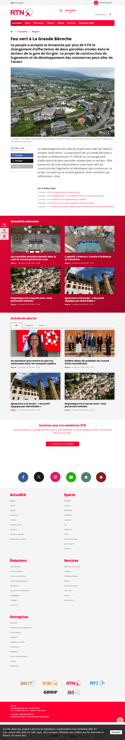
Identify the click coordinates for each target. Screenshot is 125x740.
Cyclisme (67, 520)
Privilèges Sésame (71, 576)
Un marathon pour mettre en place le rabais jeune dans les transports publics (33, 362)
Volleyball (68, 515)
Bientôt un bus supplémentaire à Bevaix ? (62, 199)
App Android (101, 477)
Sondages (14, 600)
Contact (13, 661)
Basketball (68, 510)
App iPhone (86, 477)
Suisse (12, 505)
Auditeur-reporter (103, 3)
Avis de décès (69, 600)
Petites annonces (71, 586)
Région (35, 31)
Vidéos (60, 23)
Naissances (14, 586)
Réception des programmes (21, 627)
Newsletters (71, 477)
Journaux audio (16, 525)
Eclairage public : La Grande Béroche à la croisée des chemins (71, 196)
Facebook (23, 477)
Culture (13, 520)
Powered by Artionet (18, 717)
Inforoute (68, 590)
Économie (14, 515)
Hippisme (68, 529)
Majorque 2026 (86, 23)
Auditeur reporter (17, 534)
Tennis (66, 534)
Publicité (13, 637)
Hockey (67, 505)
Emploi (67, 595)
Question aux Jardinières (19, 590)
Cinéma (67, 571)
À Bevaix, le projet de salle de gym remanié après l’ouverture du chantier (76, 206)
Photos (50, 23)
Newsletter (14, 666)
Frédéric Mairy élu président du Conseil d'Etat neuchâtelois (87, 362)
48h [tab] (16, 325)
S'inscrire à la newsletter (63, 444)
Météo (66, 581)
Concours (14, 605)
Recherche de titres (18, 576)
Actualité (17, 23)
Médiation (14, 651)
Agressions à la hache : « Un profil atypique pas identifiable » (84, 299)
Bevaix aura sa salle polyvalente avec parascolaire (66, 203)
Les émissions (15, 566)
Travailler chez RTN (17, 642)
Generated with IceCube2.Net (38, 717)
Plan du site (41, 710)
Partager (17, 155)
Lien (16, 166)
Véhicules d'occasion (72, 566)
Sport (27, 23)
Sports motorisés (70, 539)
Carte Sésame (15, 632)
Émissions (38, 23)
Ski (65, 525)
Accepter (116, 732)
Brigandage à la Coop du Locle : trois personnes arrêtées (31, 299)
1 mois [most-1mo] (41, 325)
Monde (13, 510)
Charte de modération (19, 656)
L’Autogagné (15, 595)
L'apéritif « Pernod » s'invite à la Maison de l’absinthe (88, 258)
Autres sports (69, 544)
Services (71, 23)
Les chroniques (16, 571)
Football (67, 501)
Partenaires (14, 647)
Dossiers (13, 529)
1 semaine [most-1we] (29, 325)
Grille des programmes (19, 581)
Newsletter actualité (18, 539)
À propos (13, 623)
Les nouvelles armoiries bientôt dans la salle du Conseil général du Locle (33, 258)
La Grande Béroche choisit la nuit (59, 192)
